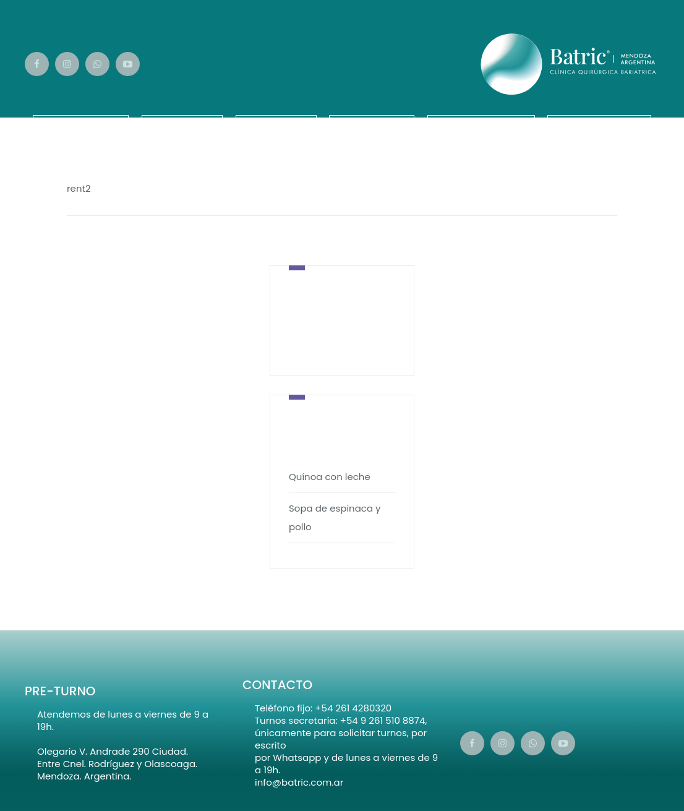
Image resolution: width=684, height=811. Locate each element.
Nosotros (80, 124)
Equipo (182, 124)
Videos (276, 124)
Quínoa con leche (329, 476)
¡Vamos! (372, 124)
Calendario (481, 124)
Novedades (599, 124)
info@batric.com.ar (299, 782)
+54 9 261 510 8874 (382, 720)
